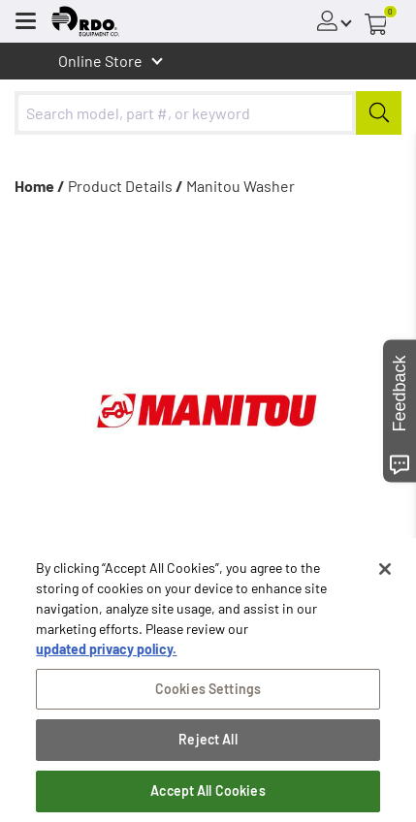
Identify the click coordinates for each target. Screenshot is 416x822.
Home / (40, 185)
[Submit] (378, 113)
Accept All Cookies (208, 792)
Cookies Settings (208, 689)
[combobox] (208, 113)
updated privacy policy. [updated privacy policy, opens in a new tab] (106, 650)
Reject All (207, 741)
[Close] (385, 570)
